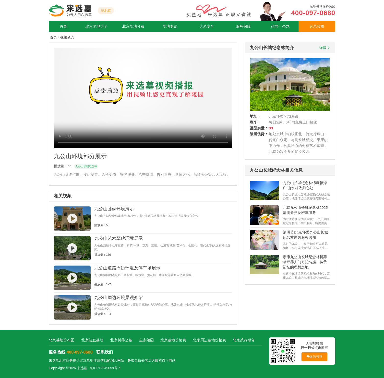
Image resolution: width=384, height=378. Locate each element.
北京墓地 (86, 360)
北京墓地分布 (133, 26)
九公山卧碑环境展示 (114, 208)
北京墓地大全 (96, 26)
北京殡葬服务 (244, 340)
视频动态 (67, 37)
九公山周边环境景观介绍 (118, 297)
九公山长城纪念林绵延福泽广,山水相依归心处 (305, 185)
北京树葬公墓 (121, 340)
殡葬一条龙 (280, 26)
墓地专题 (170, 26)
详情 (322, 48)
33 (271, 128)
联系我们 (104, 352)
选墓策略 (317, 26)
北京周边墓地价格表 (209, 340)
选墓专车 (206, 26)
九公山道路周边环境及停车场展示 (127, 268)
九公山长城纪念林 (86, 166)
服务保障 (243, 26)
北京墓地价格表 (173, 340)
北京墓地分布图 (61, 340)
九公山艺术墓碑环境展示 (118, 238)
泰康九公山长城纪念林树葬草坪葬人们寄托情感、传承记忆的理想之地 (305, 262)
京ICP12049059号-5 (105, 368)
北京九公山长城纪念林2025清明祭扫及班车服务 (305, 210)
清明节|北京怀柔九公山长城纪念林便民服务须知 (305, 234)
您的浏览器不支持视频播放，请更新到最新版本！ (143, 98)
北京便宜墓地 (92, 340)
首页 (63, 26)
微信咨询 (314, 356)
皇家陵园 (146, 340)
